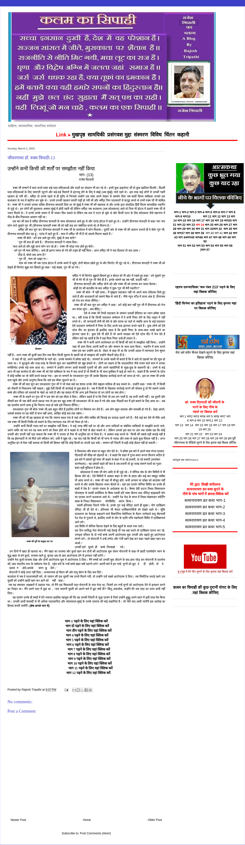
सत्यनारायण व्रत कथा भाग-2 (205, 507)
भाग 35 (227, 228)
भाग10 (186, 216)
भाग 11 (207, 216)
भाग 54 (209, 245)
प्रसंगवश (115, 135)
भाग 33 (213, 228)
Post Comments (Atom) (95, 833)
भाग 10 (201, 420)
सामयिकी (96, 135)
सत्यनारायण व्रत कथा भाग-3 (205, 514)
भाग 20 (207, 429)
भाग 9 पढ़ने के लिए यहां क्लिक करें (89, 659)
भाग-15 (181, 220)
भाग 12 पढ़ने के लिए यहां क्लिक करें (88, 673)
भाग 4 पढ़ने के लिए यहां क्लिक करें (87, 635)
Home (87, 820)
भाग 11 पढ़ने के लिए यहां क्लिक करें (90, 668)
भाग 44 (182, 237)
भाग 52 (191, 245)
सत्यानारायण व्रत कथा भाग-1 (204, 500)
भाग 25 (209, 224)
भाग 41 (219, 233)
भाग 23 (191, 224)
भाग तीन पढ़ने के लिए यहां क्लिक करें (89, 630)
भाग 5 (209, 416)
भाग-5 (208, 212)
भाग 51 (182, 245)
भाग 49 (226, 237)
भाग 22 (181, 224)
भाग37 (181, 233)
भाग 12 (216, 216)
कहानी (183, 135)
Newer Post (18, 820)
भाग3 (196, 416)
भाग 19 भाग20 (223, 220)
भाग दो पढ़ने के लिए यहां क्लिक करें (86, 626)
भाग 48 (217, 237)
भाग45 (191, 237)
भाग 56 (228, 245)
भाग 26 (218, 224)
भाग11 (209, 420)
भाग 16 (191, 220)
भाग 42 (228, 233)
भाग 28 (205, 438)
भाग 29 (181, 228)
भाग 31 (200, 228)
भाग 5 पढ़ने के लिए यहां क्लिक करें (87, 640)
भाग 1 (183, 416)
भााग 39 (199, 233)
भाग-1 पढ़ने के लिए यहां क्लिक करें (86, 621)
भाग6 (216, 416)
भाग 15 (199, 425)
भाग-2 (185, 212)
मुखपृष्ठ (78, 135)
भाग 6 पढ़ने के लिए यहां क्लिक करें (87, 644)
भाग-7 (224, 212)
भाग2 (190, 416)
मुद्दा (127, 135)
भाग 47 (208, 237)
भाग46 (199, 237)
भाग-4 (200, 212)
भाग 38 (190, 233)
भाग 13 (226, 216)
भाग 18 (209, 220)
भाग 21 (189, 434)
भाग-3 (193, 212)
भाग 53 (200, 245)
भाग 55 (219, 245)
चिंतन (169, 135)
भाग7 (223, 416)
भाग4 (202, 416)
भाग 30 (190, 228)
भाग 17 (200, 220)
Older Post (155, 820)
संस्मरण (141, 135)
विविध (156, 135)
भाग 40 (209, 233)
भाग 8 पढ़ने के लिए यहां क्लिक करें (89, 654)
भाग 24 (200, 224)
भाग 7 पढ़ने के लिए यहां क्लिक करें (89, 649)
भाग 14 (189, 425)
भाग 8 (232, 212)
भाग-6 (216, 212)
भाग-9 (178, 216)
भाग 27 (196, 438)
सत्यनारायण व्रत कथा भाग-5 (205, 527)
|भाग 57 (205, 249)
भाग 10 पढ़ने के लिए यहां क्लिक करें (89, 663)
